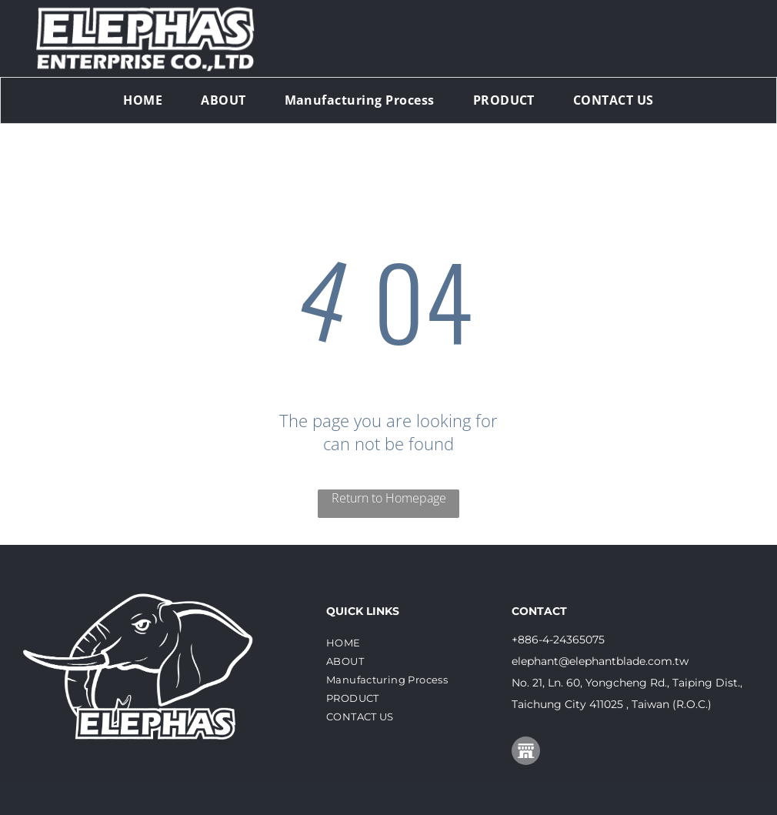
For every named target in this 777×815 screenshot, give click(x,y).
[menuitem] (143, 100)
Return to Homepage (389, 497)
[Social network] (526, 753)
